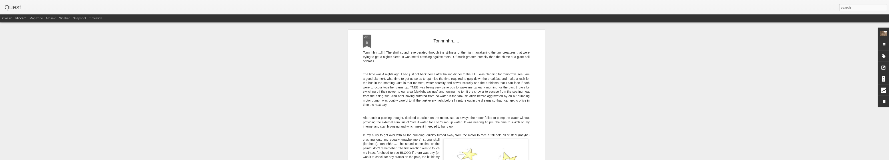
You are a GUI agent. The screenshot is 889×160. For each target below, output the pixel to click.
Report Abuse (471, 157)
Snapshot (79, 18)
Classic (7, 18)
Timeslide (95, 18)
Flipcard (20, 18)
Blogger (458, 157)
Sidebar (64, 18)
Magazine (36, 18)
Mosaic (51, 18)
